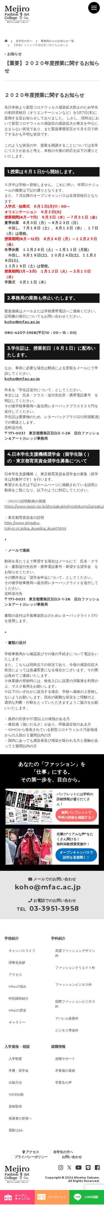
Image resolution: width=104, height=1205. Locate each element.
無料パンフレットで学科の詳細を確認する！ (76, 814)
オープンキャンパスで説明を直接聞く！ (76, 854)
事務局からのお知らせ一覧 (57, 41)
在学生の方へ (24, 41)
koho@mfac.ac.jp (22, 322)
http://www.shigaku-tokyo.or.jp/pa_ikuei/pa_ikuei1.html (35, 525)
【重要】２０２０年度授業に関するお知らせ (40, 45)
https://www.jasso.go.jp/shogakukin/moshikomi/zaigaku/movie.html (52, 506)
